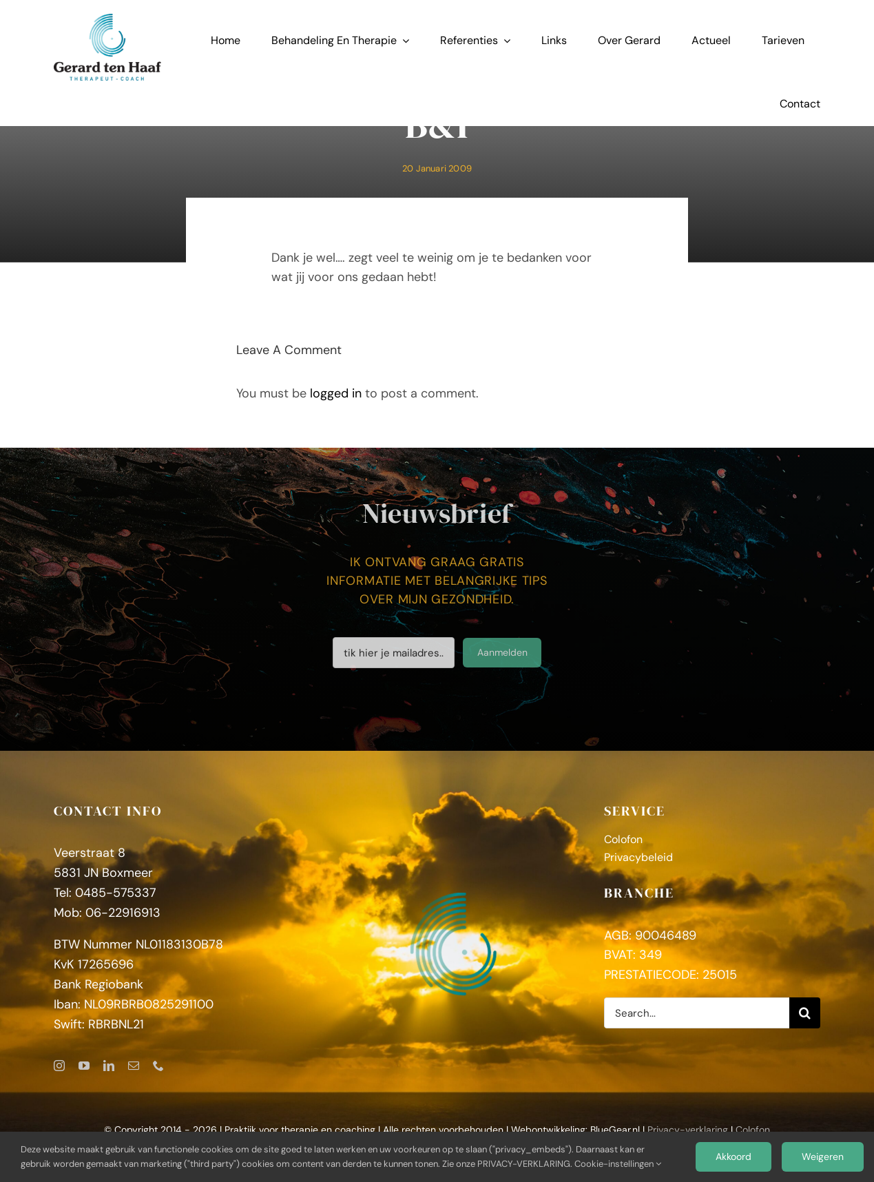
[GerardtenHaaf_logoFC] (107, 20)
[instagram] (59, 1065)
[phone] (158, 1065)
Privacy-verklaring (687, 1129)
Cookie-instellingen (617, 1164)
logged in (336, 393)
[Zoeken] (804, 1012)
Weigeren (823, 1156)
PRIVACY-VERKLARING (523, 1164)
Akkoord (733, 1156)
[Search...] (696, 1012)
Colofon (753, 1129)
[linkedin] (108, 1065)
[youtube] (84, 1065)
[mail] (133, 1065)
